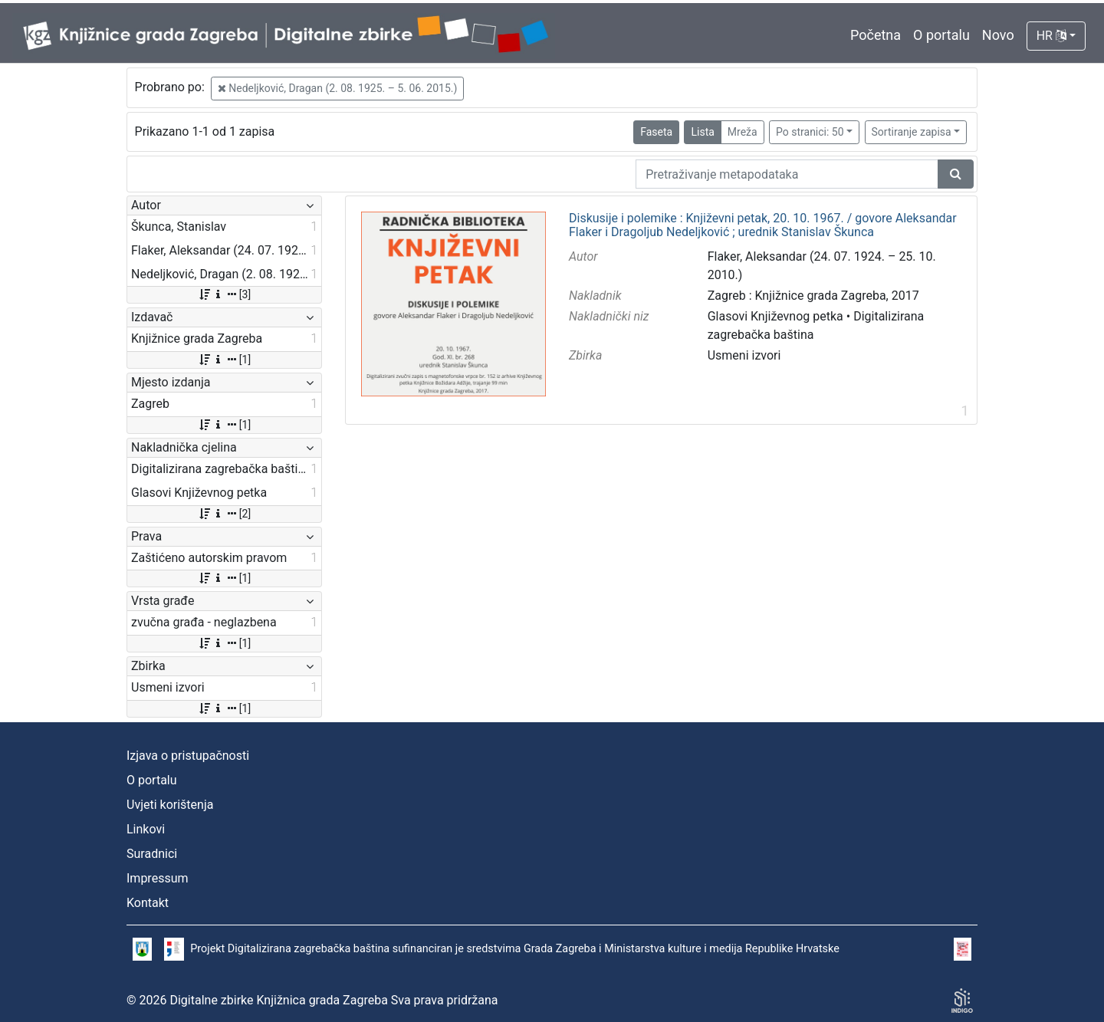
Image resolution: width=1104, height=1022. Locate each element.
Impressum (158, 878)
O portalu (941, 35)
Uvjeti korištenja (170, 804)
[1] (224, 359)
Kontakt (148, 902)
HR (1051, 35)
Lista (702, 132)
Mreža (742, 132)
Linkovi (146, 829)
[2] (224, 514)
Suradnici (152, 853)
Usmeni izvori (744, 355)
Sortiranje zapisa (911, 132)
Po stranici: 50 (810, 132)
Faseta (656, 132)
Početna (875, 35)
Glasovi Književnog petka (775, 316)
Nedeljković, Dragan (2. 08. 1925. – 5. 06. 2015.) (338, 88)
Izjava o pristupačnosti (188, 755)
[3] (224, 294)
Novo (998, 35)
